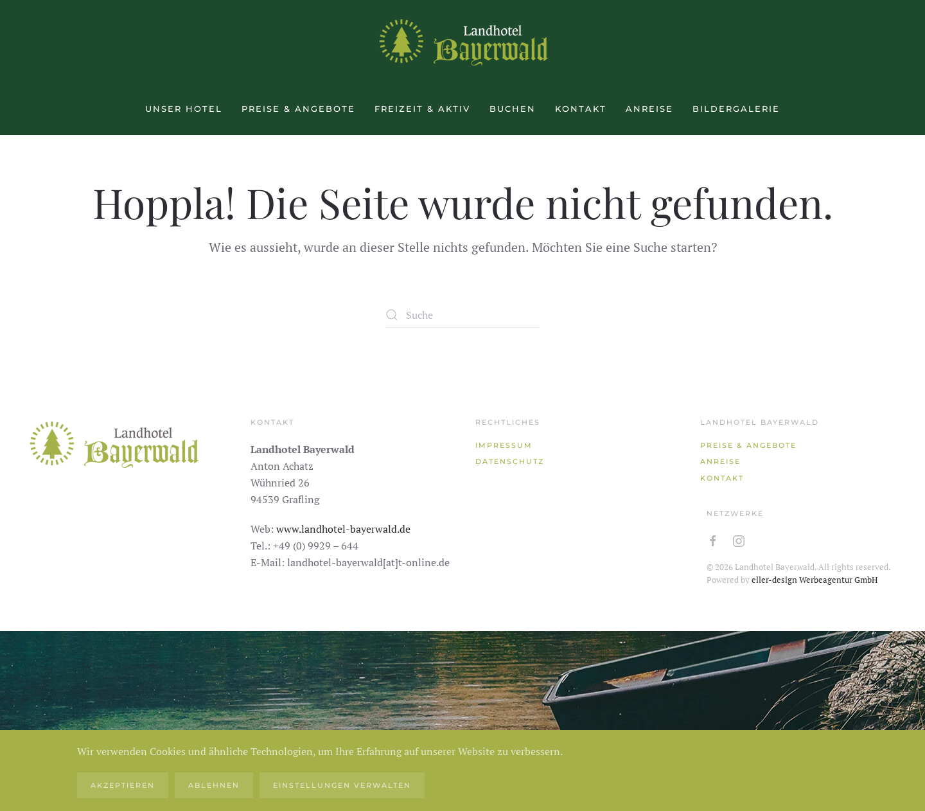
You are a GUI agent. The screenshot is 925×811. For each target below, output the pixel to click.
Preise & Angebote (298, 108)
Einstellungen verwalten (342, 785)
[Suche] (462, 315)
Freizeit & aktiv (422, 108)
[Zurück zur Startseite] (462, 42)
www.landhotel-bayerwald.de (343, 529)
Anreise (649, 108)
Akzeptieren (123, 785)
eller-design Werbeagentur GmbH (814, 579)
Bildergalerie (736, 108)
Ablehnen (214, 785)
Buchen (512, 108)
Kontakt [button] (580, 108)
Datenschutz (509, 461)
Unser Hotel (183, 108)
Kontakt (722, 478)
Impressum (504, 445)
